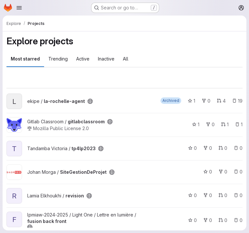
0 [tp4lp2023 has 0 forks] (207, 148)
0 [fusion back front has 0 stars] (192, 220)
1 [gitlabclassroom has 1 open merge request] (225, 124)
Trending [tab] (58, 58)
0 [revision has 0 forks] (207, 195)
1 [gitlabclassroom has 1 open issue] (239, 124)
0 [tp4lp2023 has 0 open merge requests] (223, 148)
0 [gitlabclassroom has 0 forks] (210, 124)
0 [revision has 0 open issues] (238, 195)
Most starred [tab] (25, 58)
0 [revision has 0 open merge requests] (223, 195)
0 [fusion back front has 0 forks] (207, 220)
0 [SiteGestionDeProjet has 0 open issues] (238, 171)
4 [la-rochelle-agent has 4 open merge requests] (221, 101)
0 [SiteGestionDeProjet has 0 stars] (207, 171)
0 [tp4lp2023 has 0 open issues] (238, 148)
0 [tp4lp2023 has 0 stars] (192, 148)
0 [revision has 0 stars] (192, 195)
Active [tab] (82, 58)
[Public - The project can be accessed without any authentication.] (90, 101)
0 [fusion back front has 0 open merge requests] (223, 220)
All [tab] (125, 58)
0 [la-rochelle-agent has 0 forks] (206, 101)
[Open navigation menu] (19, 8)
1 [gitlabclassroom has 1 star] (195, 124)
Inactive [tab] (106, 58)
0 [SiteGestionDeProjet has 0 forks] (223, 171)
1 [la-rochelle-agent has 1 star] (191, 101)
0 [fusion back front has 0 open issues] (238, 220)
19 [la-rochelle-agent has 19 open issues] (237, 101)
